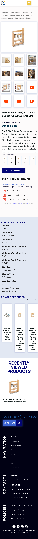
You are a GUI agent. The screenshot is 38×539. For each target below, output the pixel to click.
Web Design (10, 530)
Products (4, 13)
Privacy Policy (17, 510)
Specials (15, 450)
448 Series (5, 15)
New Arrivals (17, 445)
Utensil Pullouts (28, 13)
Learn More (9, 423)
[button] (28, 299)
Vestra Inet (31, 530)
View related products (13, 170)
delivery (15, 203)
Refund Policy (17, 514)
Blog (13, 463)
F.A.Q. (13, 459)
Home (13, 436)
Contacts (15, 467)
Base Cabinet (15, 13)
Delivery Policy (18, 519)
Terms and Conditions (21, 505)
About (13, 454)
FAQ (28, 203)
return (20, 203)
